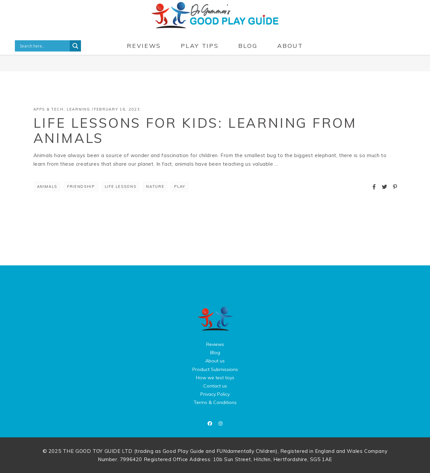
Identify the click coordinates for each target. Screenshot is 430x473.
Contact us (215, 386)
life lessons (121, 186)
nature (155, 186)
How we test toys (215, 378)
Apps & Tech (48, 109)
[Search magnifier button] (75, 45)
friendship (81, 186)
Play (179, 186)
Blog (215, 352)
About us (215, 361)
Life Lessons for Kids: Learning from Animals (195, 130)
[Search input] (44, 45)
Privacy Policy (215, 394)
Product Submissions (215, 369)
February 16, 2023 (117, 109)
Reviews (215, 344)
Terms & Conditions (215, 402)
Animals (47, 186)
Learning (78, 109)
